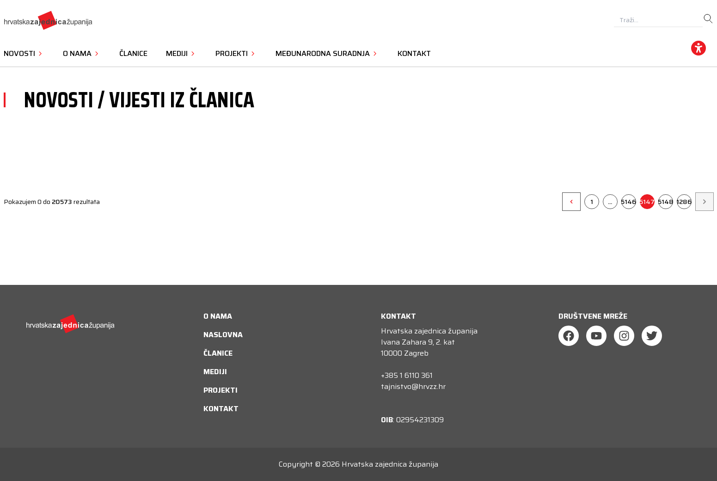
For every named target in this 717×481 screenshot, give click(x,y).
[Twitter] (652, 336)
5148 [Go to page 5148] (665, 202)
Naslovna (223, 334)
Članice (133, 53)
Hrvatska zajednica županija (390, 464)
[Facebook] (568, 336)
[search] (708, 19)
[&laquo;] (571, 201)
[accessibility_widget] (698, 48)
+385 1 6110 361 (407, 375)
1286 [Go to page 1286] (684, 202)
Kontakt (414, 53)
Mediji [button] (181, 53)
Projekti (220, 390)
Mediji (215, 371)
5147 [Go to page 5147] (647, 202)
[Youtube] (596, 336)
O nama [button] (82, 53)
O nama (217, 316)
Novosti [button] (24, 53)
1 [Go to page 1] (591, 202)
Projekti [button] (236, 53)
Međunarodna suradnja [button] (327, 53)
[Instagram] (624, 336)
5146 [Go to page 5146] (628, 202)
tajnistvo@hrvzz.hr (413, 386)
